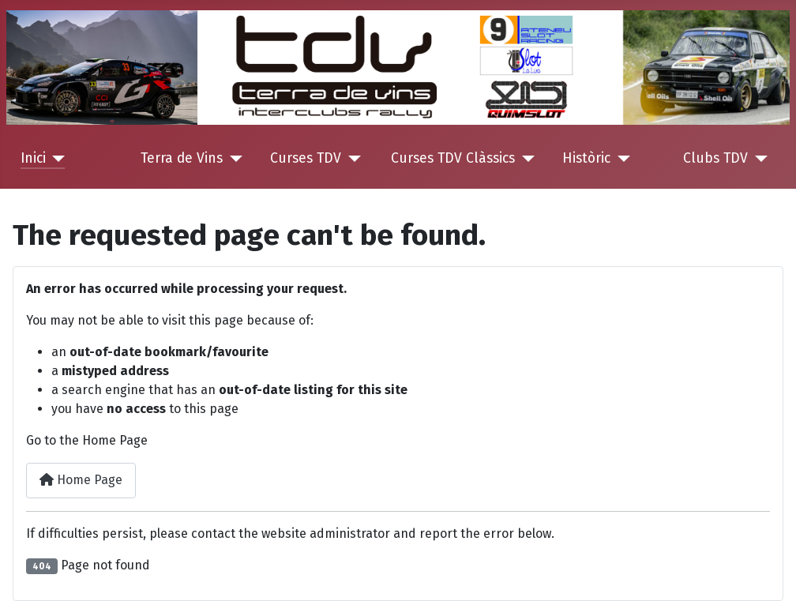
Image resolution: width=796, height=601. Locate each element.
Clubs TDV (715, 158)
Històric (586, 158)
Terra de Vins (182, 158)
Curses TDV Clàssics (453, 158)
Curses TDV (305, 158)
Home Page (80, 479)
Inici (33, 158)
